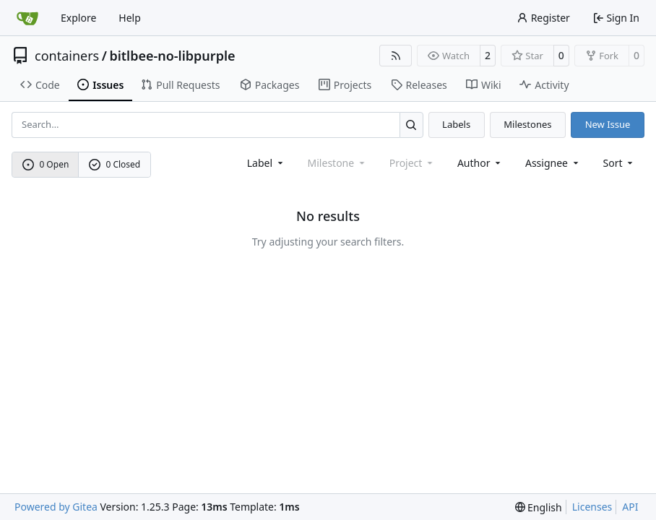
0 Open (45, 164)
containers (67, 55)
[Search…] (411, 124)
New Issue (608, 124)
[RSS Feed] (396, 55)
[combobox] (266, 163)
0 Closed (115, 164)
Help (129, 18)
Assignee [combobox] (553, 163)
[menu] (619, 163)
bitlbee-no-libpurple (172, 55)
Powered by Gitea (56, 507)
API (630, 507)
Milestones (527, 124)
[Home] (27, 18)
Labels (456, 124)
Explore (78, 18)
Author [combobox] (480, 163)
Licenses (592, 507)
